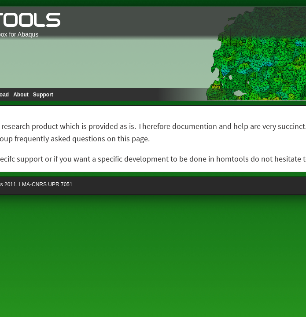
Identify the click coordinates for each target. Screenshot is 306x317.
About (21, 95)
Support (43, 95)
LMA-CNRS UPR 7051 (45, 184)
